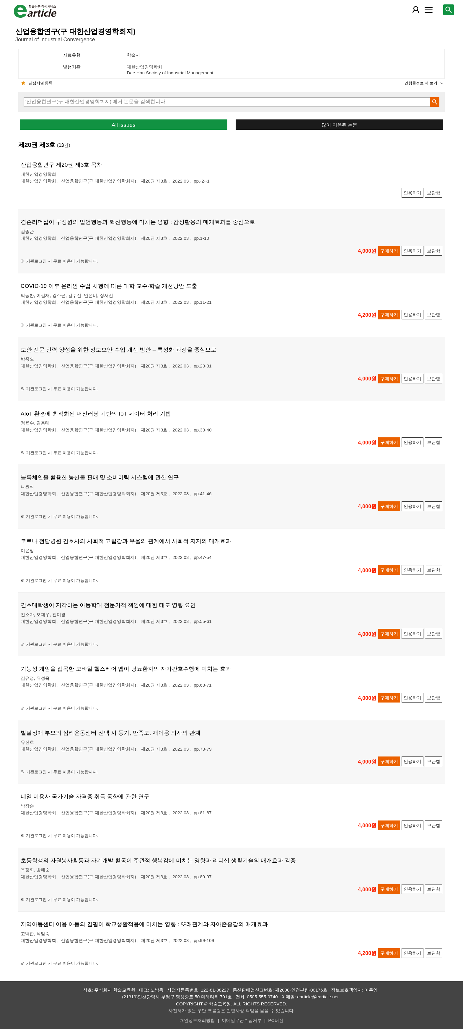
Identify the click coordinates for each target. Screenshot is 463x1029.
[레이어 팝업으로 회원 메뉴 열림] (415, 9)
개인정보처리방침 (197, 1020)
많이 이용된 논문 (339, 124)
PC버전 (275, 1020)
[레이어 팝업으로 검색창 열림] (448, 9)
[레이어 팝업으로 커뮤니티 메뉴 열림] (428, 9)
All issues (124, 125)
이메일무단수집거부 (242, 1020)
